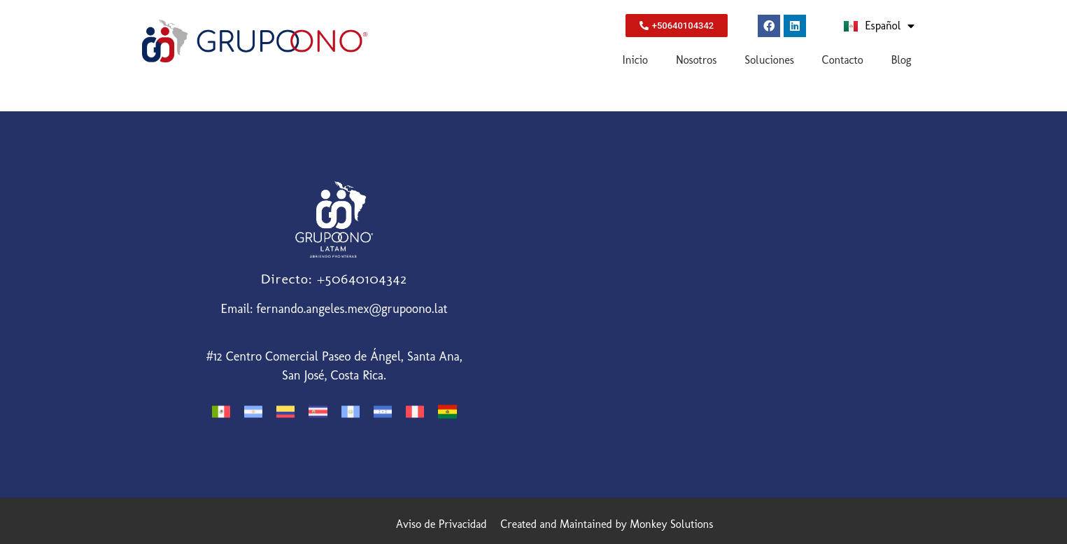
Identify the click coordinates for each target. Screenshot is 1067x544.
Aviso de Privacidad (441, 524)
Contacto (842, 60)
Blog (901, 60)
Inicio (635, 60)
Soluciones (768, 60)
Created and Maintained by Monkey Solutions (607, 524)
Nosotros (696, 60)
